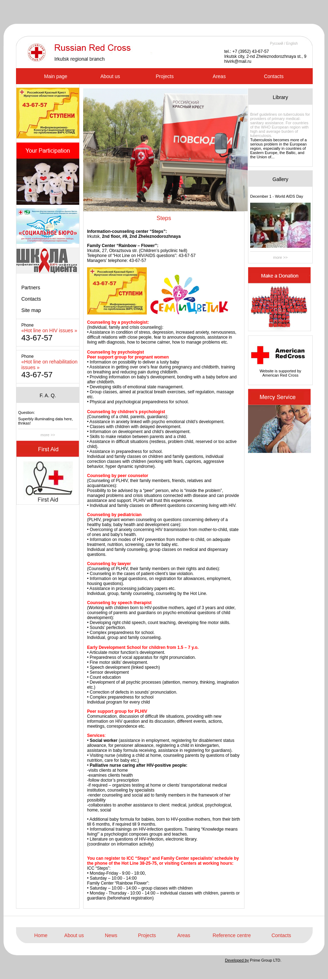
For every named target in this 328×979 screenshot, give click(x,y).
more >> (48, 435)
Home (40, 935)
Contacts (274, 76)
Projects (165, 76)
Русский (276, 43)
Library (280, 97)
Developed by (237, 960)
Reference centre (232, 935)
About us (110, 76)
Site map (31, 310)
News (111, 935)
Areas (219, 76)
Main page (55, 76)
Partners (30, 287)
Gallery (280, 179)
